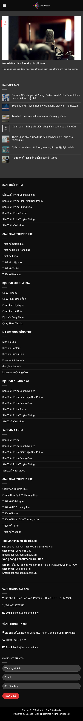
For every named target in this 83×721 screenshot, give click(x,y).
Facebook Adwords (13, 360)
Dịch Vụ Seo (9, 341)
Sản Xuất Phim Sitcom (14, 213)
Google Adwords (11, 366)
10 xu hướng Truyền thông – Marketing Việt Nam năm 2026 (45, 105)
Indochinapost (62, 714)
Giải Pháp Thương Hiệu (15, 488)
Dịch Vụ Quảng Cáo (13, 354)
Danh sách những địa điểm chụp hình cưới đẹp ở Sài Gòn (44, 126)
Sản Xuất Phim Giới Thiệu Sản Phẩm (22, 200)
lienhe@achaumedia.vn (24, 554)
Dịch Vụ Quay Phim (13, 317)
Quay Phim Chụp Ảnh (14, 298)
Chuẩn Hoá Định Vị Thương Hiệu (20, 495)
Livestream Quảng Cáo (15, 372)
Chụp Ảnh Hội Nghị (13, 305)
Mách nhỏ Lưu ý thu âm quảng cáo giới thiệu (23, 63)
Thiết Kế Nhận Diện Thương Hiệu (20, 519)
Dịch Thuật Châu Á (44, 714)
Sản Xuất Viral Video (13, 225)
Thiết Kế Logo (10, 256)
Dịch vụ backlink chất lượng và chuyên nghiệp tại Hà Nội (43, 147)
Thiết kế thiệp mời (12, 262)
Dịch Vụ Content (11, 348)
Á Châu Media (54, 710)
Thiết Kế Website (11, 274)
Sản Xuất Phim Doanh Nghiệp (18, 194)
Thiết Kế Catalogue (13, 243)
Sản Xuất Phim (10, 440)
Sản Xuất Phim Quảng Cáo (17, 207)
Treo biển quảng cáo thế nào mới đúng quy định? (39, 116)
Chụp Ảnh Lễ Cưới (12, 311)
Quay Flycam (9, 292)
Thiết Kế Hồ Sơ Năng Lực (16, 249)
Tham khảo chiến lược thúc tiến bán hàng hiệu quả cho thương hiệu (42, 139)
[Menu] (4, 5)
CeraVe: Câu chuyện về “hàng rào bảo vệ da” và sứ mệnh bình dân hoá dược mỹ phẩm (46, 97)
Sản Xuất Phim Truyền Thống (18, 219)
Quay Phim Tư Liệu (12, 323)
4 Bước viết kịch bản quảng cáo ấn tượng (34, 157)
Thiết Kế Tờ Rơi (10, 268)
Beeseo (29, 714)
